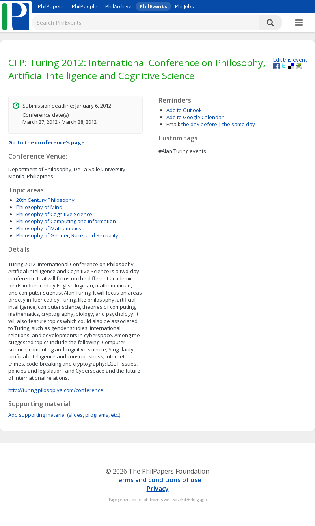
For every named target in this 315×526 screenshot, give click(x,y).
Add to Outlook (184, 110)
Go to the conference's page (46, 142)
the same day (238, 124)
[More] (299, 22)
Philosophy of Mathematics (48, 228)
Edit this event (290, 59)
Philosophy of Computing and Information (66, 221)
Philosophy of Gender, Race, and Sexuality (67, 235)
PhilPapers (51, 6)
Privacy (158, 488)
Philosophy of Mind (39, 207)
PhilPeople (84, 6)
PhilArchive (118, 6)
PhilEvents (153, 6)
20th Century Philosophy (45, 199)
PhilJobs (184, 6)
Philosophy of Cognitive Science (54, 214)
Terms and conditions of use (157, 480)
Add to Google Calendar (195, 117)
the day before (199, 124)
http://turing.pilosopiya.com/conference (55, 390)
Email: (173, 124)
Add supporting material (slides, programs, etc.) (64, 414)
